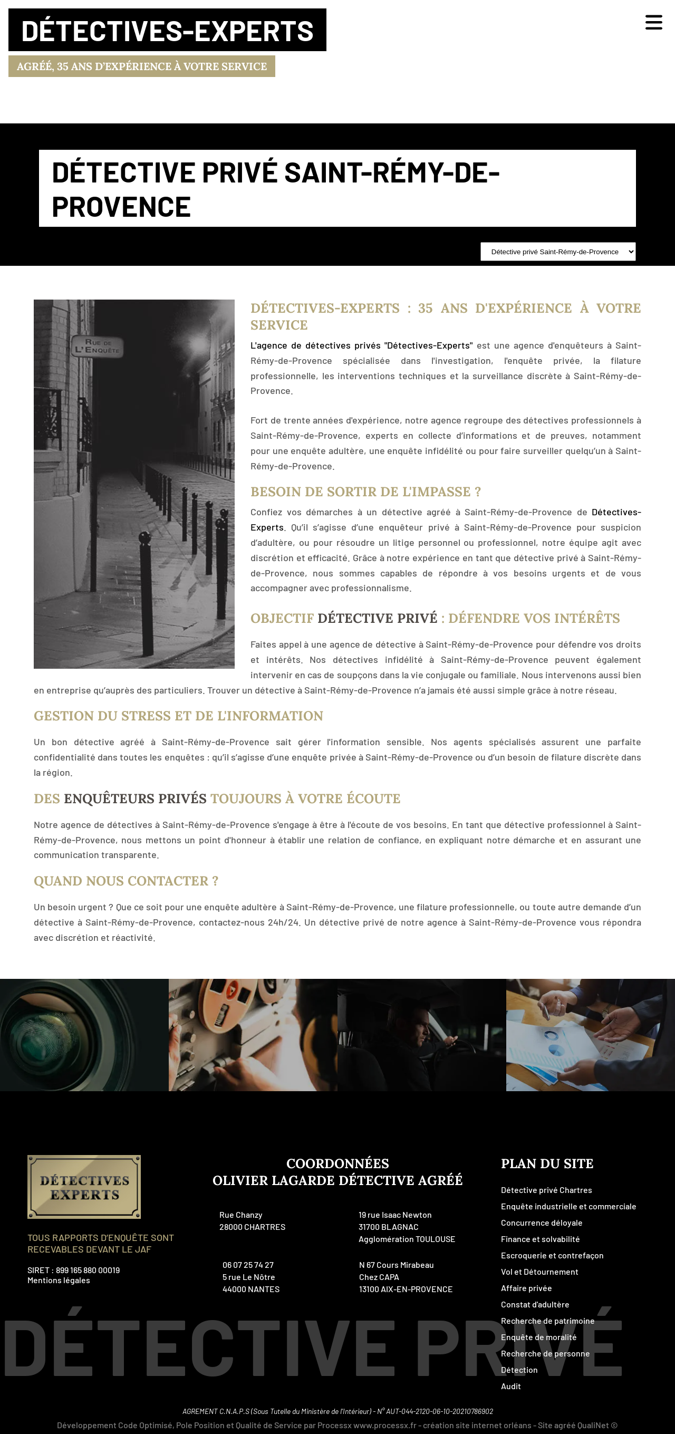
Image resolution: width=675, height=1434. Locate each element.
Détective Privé (377, 618)
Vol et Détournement (539, 1271)
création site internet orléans (477, 1425)
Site (545, 1425)
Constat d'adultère (535, 1304)
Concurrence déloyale (542, 1222)
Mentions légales (58, 1280)
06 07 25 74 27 (248, 1264)
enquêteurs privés (135, 798)
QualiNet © (597, 1425)
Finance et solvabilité (540, 1239)
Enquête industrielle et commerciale (569, 1206)
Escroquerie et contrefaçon (552, 1255)
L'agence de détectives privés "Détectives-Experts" (361, 345)
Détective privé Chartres (546, 1190)
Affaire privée (526, 1288)
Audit (511, 1386)
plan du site (547, 1163)
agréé (565, 1425)
